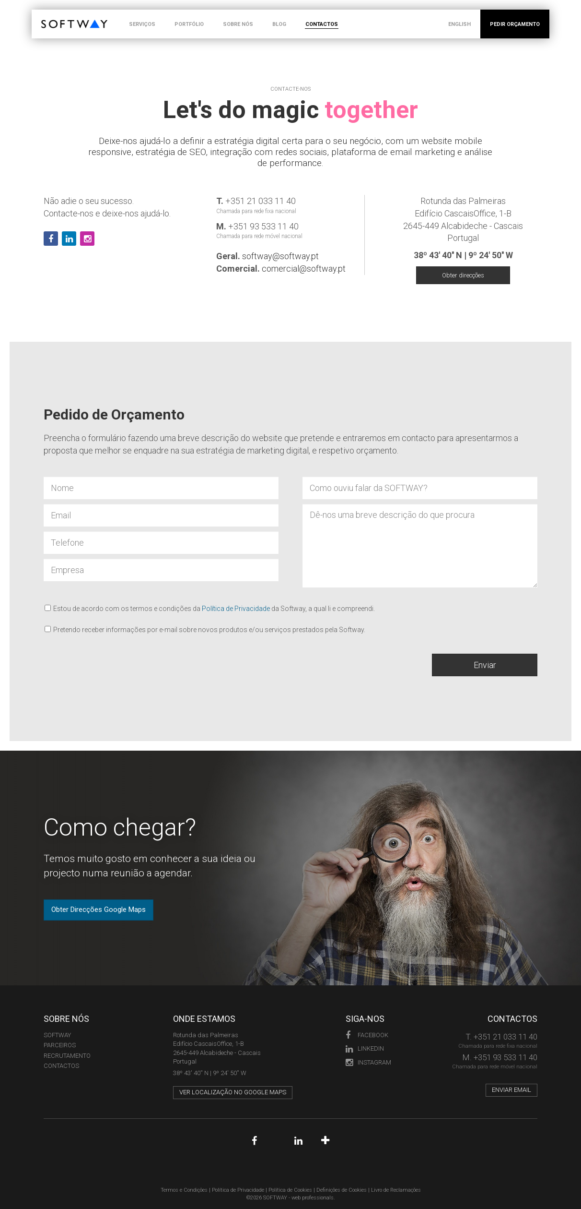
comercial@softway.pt (304, 268)
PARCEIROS (60, 1045)
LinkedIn (365, 1048)
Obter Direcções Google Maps (98, 909)
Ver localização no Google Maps (232, 1092)
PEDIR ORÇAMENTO (515, 24)
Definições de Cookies (341, 1190)
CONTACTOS (321, 24)
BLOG (279, 24)
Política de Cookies (290, 1190)
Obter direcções (463, 275)
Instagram (368, 1062)
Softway (57, 1035)
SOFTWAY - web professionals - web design (48, 14)
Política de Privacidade (236, 608)
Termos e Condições (184, 1190)
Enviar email (511, 1089)
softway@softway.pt (280, 256)
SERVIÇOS (142, 24)
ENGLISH (459, 24)
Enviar (485, 665)
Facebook (367, 1035)
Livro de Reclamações (396, 1190)
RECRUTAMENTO (67, 1055)
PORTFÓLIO (189, 24)
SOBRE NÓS (238, 24)
